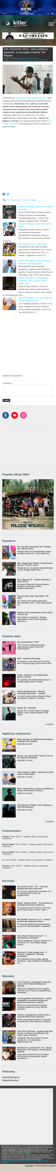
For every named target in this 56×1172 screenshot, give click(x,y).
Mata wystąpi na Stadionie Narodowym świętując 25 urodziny (35, 740)
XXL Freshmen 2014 (14, 200)
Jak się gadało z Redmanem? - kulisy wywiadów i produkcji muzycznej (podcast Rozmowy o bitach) (34, 1000)
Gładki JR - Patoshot (26, 708)
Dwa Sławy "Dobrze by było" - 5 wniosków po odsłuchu (31, 937)
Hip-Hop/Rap (15, 58)
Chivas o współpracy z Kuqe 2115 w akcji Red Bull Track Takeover (33, 1016)
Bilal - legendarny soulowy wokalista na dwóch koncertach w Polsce (35, 789)
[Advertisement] (28, 344)
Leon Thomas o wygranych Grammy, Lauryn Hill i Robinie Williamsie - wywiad (34, 984)
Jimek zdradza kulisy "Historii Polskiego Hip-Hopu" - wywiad (31, 692)
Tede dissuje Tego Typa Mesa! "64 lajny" (32, 597)
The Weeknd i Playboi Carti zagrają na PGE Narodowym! (34, 806)
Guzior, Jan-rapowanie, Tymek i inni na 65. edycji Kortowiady (35, 757)
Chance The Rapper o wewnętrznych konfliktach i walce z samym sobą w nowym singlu (33, 281)
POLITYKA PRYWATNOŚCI (29, 1161)
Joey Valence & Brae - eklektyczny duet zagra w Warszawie (35, 773)
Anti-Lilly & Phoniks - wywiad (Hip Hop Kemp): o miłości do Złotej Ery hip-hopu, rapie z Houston (35, 1033)
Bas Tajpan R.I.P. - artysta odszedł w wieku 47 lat (33, 580)
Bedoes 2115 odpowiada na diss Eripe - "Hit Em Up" (35, 613)
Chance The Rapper (29, 200)
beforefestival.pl (10, 1080)
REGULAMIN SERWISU (9, 1161)
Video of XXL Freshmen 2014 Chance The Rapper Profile (28, 176)
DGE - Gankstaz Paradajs (28, 658)
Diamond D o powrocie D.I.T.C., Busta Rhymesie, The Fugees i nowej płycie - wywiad (35, 1050)
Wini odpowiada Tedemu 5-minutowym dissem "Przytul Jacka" (35, 564)
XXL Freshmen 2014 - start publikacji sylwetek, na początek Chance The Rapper (26, 52)
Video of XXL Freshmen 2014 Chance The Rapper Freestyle (28, 145)
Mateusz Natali (32, 60)
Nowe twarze (29, 58)
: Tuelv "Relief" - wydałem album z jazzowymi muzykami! (25, 837)
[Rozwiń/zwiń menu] (51, 24)
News (22, 58)
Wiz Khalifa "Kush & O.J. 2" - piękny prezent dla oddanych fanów (33, 920)
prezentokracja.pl (10, 1077)
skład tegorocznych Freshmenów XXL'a (30, 98)
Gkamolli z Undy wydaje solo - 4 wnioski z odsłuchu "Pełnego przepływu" (32, 954)
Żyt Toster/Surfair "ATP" (28, 642)
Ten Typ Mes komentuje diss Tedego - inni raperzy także (34, 548)
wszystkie (49, 724)
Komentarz (8, 383)
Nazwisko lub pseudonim (13, 376)
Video (36, 58)
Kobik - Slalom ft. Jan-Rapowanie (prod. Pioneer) (32, 676)
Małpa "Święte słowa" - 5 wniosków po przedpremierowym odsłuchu (35, 904)
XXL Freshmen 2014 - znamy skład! (32, 244)
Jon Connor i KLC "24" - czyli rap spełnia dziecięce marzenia (32, 887)
